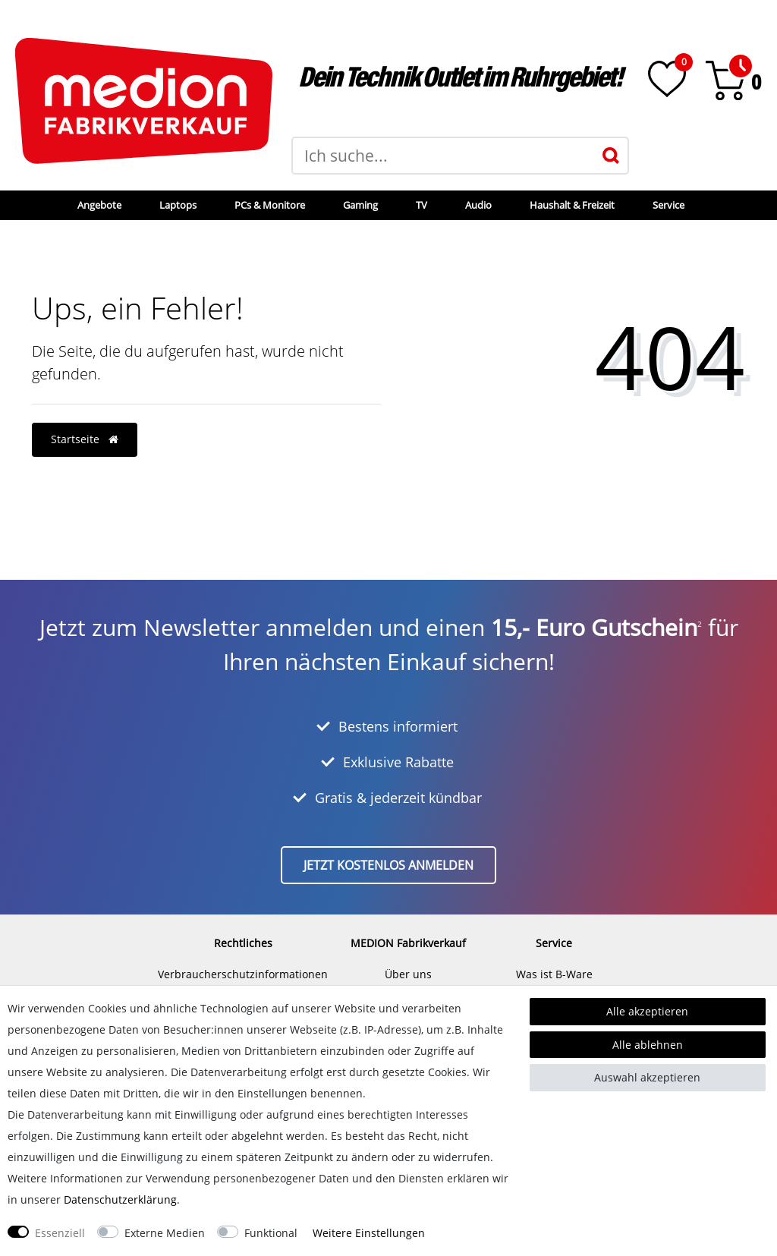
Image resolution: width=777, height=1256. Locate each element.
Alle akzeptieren (647, 1011)
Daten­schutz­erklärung (120, 1199)
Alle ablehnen (647, 1044)
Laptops (178, 205)
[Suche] (610, 155)
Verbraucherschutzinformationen (243, 974)
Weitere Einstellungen (369, 1233)
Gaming (360, 205)
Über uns (408, 974)
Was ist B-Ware (554, 974)
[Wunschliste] (667, 79)
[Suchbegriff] (443, 155)
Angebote (99, 205)
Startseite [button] (84, 439)
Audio (478, 205)
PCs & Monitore (269, 205)
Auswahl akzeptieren (647, 1077)
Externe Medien (164, 1233)
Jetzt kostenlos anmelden (388, 865)
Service (668, 205)
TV (421, 205)
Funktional (270, 1233)
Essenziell (60, 1233)
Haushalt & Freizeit (572, 205)
